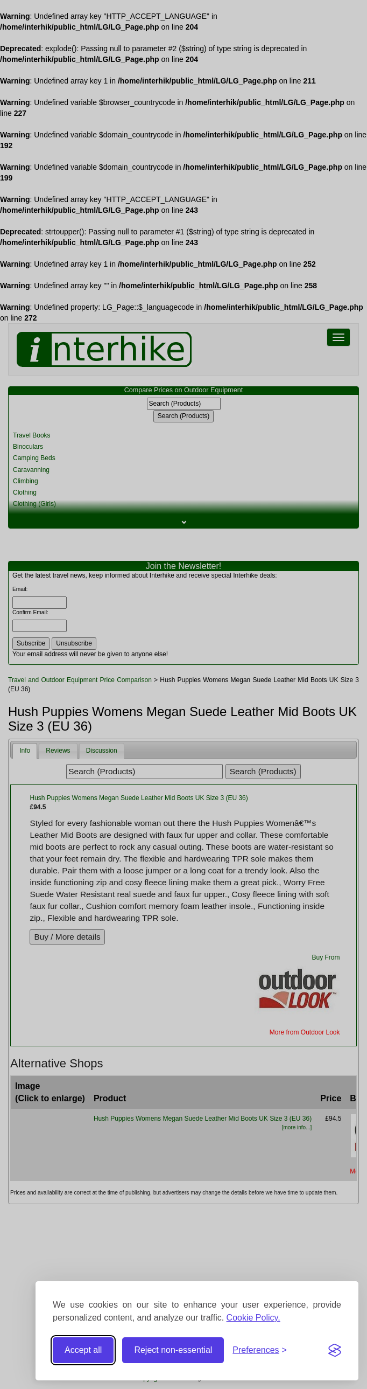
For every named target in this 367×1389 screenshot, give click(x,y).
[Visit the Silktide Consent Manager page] (334, 1350)
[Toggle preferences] (259, 1350)
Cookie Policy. (253, 1317)
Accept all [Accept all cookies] (83, 1350)
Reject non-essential (173, 1350)
